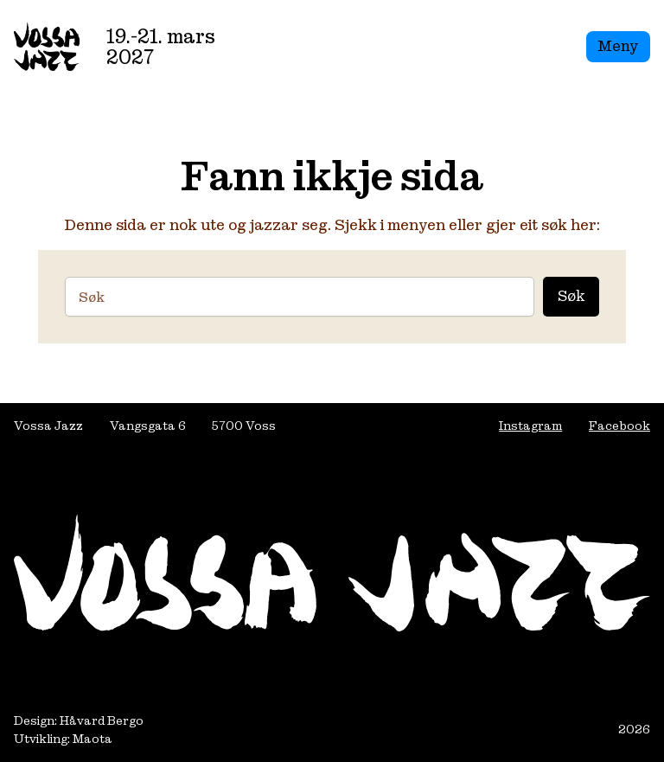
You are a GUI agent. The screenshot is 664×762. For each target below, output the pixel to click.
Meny (617, 45)
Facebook (619, 425)
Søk (571, 295)
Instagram (530, 425)
